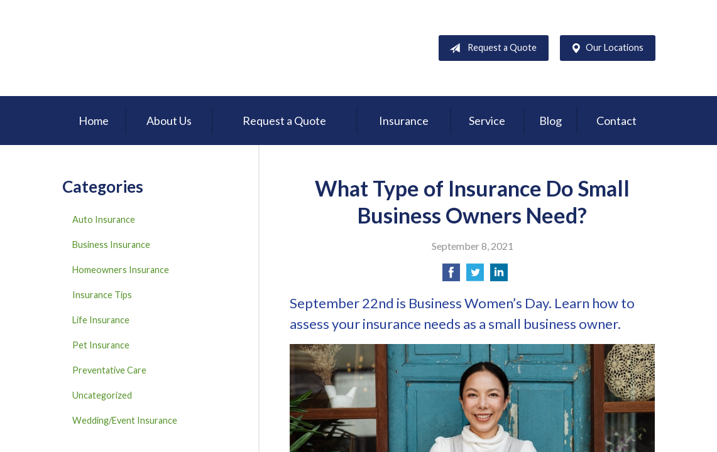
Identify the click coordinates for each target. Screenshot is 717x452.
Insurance (404, 120)
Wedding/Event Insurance (124, 420)
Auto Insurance (103, 219)
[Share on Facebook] (451, 276)
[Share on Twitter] (475, 276)
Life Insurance (100, 320)
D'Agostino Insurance (140, 48)
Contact (616, 120)
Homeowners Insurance (120, 269)
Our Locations (604, 48)
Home (94, 120)
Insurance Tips (102, 294)
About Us (169, 120)
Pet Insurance (100, 345)
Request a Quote (490, 48)
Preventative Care (109, 370)
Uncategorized (102, 395)
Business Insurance (111, 244)
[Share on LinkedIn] (499, 276)
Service (487, 120)
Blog (550, 120)
